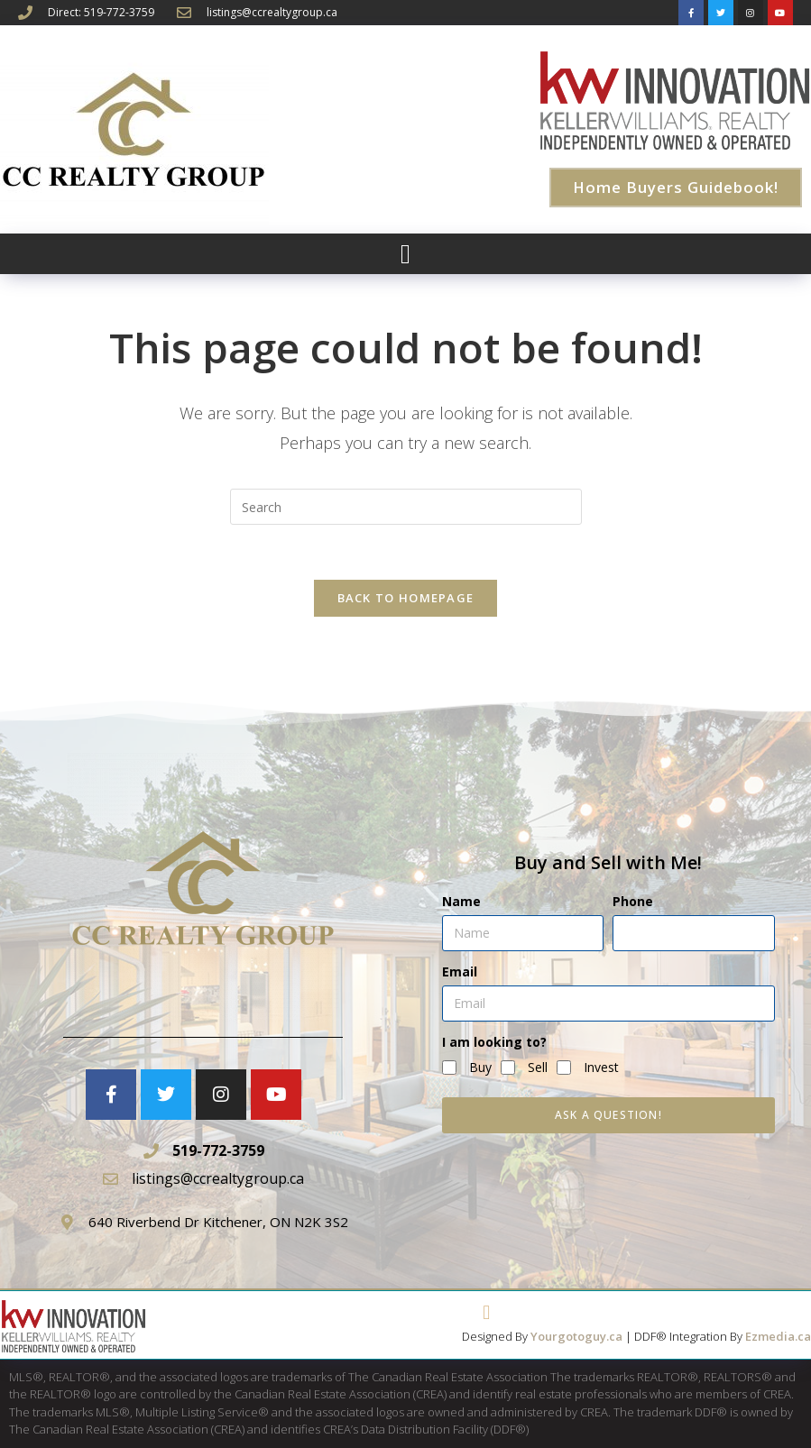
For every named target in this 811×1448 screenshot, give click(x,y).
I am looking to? (494, 1041)
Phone (633, 901)
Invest (601, 1067)
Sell (538, 1067)
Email (459, 971)
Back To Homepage (406, 598)
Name (461, 901)
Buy (480, 1067)
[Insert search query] (406, 507)
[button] (406, 254)
